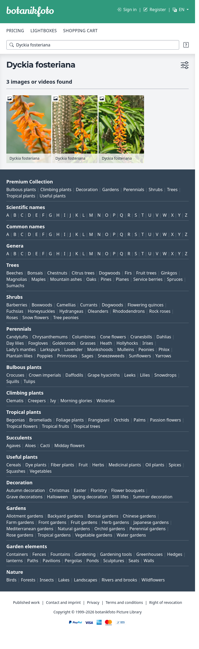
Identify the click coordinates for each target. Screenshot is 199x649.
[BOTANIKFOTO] (30, 11)
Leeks (130, 375)
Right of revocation (165, 602)
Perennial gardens (147, 529)
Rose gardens (19, 535)
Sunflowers (140, 356)
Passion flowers (165, 420)
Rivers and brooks (119, 580)
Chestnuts (57, 273)
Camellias (66, 305)
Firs (128, 273)
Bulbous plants (21, 189)
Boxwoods (42, 305)
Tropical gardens (54, 535)
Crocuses (15, 375)
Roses (12, 317)
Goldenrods (64, 343)
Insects (47, 580)
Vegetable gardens (93, 535)
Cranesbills (141, 337)
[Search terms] (92, 45)
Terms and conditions (124, 602)
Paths (32, 560)
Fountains (60, 554)
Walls (149, 560)
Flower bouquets (128, 490)
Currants (88, 305)
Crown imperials (45, 375)
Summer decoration (152, 497)
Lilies (145, 375)
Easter (80, 490)
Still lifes (120, 497)
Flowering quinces (146, 305)
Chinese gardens (139, 516)
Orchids (121, 420)
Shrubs (156, 189)
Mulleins (125, 349)
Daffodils (74, 375)
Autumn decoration (25, 490)
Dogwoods (109, 273)
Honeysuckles (41, 311)
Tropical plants (20, 196)
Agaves (13, 445)
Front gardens (52, 522)
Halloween (57, 497)
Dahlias (163, 337)
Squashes (15, 471)
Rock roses (159, 311)
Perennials (133, 189)
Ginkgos (169, 273)
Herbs (98, 465)
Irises (147, 343)
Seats (134, 560)
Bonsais (35, 273)
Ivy (53, 401)
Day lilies (15, 343)
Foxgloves (38, 343)
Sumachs (15, 285)
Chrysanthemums (49, 337)
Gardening (85, 554)
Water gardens (131, 535)
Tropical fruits (55, 426)
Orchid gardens (109, 529)
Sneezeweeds (111, 356)
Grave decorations (24, 497)
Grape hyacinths (103, 375)
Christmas (59, 490)
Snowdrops (165, 375)
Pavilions (51, 560)
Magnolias (16, 279)
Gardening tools (116, 554)
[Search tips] (186, 45)
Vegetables (41, 471)
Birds (11, 580)
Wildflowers (153, 580)
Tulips (29, 381)
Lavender (73, 349)
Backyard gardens (65, 516)
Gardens (110, 189)
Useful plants (53, 196)
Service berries (148, 279)
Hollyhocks (127, 343)
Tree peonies (65, 317)
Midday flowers (69, 445)
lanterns (14, 560)
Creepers (37, 401)
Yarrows (163, 356)
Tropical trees (86, 426)
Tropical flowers (22, 426)
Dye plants (35, 465)
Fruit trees (146, 273)
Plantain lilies (19, 356)
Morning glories (76, 401)
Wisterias (105, 401)
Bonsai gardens (102, 516)
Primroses (67, 356)
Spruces (175, 279)
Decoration (87, 189)
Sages (87, 356)
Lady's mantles (21, 349)
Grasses (88, 343)
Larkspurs (50, 349)
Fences (39, 554)
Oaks (91, 279)
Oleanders (98, 311)
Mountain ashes (66, 279)
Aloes (30, 445)
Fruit (83, 465)
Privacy (93, 602)
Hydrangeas (71, 311)
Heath (106, 343)
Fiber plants (62, 465)
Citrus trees (83, 273)
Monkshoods (100, 349)
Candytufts (17, 337)
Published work (26, 602)
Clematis (15, 401)
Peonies (146, 349)
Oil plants (154, 465)
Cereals (13, 465)
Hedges (174, 554)
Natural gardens (74, 529)
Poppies (45, 356)
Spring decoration (90, 497)
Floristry (99, 490)
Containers (17, 554)
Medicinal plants (125, 465)
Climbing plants (55, 189)
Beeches (14, 273)
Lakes (64, 580)
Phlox (164, 349)
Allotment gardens (24, 516)
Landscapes (85, 580)
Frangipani (98, 420)
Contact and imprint (63, 602)
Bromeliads (40, 420)
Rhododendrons (129, 311)
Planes (122, 279)
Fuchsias (14, 311)
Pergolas (73, 560)
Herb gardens (115, 522)
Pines (106, 279)
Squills (12, 381)
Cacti (45, 445)
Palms (140, 420)
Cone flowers (113, 337)
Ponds (92, 560)
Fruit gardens (84, 522)
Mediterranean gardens (29, 529)
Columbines (84, 337)
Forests (28, 580)
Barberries (16, 305)
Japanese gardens (151, 522)
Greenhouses (149, 554)
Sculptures (113, 560)
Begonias (15, 420)
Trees (172, 189)
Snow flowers (35, 317)
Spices (175, 465)
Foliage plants (70, 420)
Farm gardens (20, 522)
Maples (38, 279)
